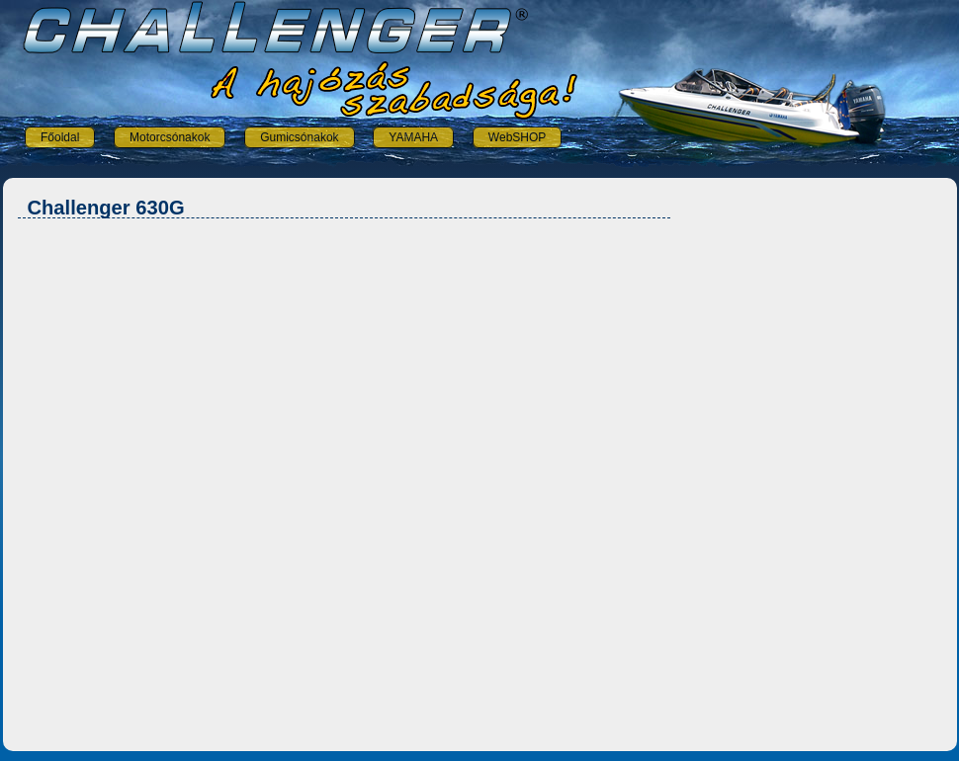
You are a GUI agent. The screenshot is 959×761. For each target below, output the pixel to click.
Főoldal (60, 137)
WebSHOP (517, 137)
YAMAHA (413, 137)
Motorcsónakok (170, 137)
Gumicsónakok (299, 137)
